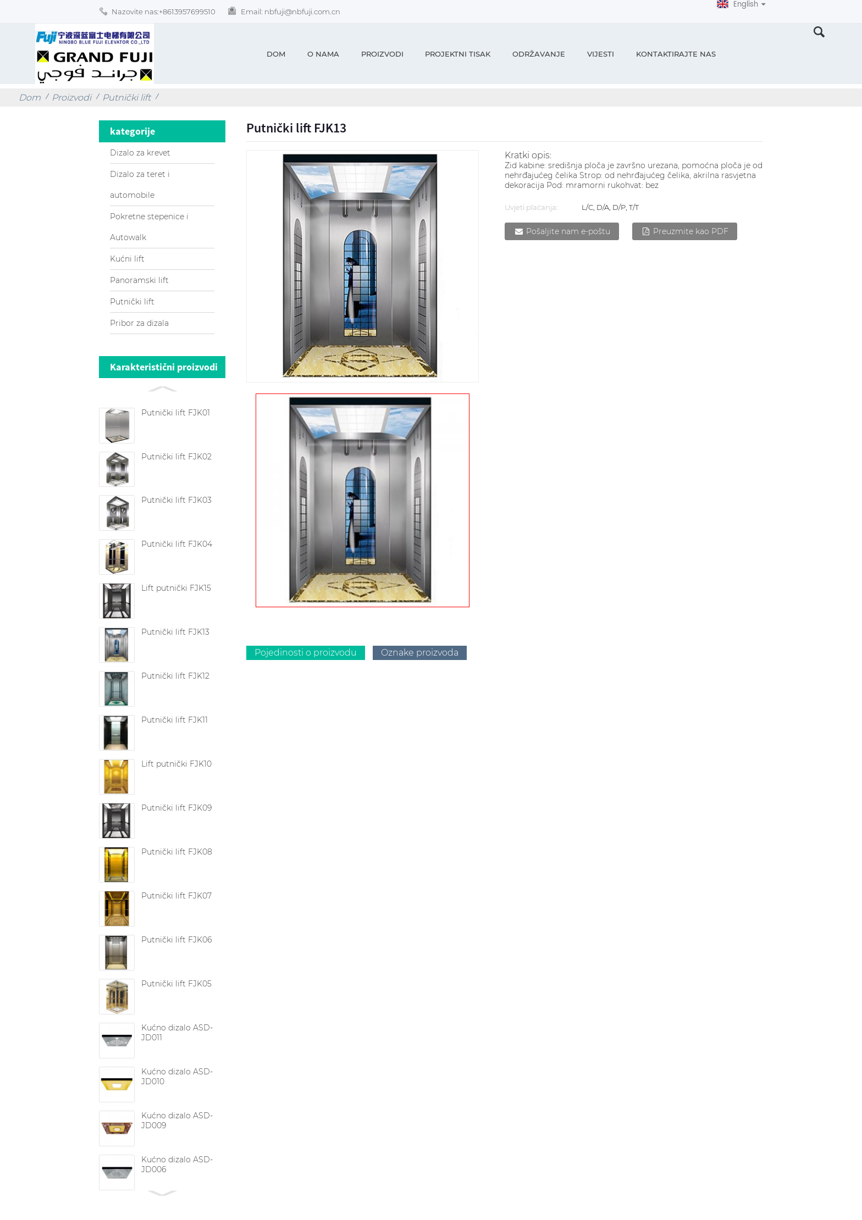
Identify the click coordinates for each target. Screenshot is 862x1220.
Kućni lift (127, 259)
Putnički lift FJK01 (175, 413)
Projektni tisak (457, 53)
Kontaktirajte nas (676, 53)
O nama (323, 53)
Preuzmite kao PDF (690, 231)
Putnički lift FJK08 (176, 852)
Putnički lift (126, 97)
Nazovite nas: (164, 11)
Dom (276, 53)
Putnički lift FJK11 (174, 720)
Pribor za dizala (139, 323)
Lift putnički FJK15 (176, 588)
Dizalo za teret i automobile (140, 184)
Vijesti (600, 53)
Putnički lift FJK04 (176, 544)
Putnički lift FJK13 (175, 632)
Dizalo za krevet (140, 153)
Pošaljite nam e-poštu (568, 231)
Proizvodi (382, 53)
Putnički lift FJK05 (176, 984)
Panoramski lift (139, 280)
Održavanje (538, 53)
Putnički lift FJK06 (176, 940)
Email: (290, 11)
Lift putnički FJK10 (176, 764)
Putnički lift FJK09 (176, 808)
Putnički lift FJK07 (176, 896)
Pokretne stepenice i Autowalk (149, 227)
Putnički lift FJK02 (176, 457)
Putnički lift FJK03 (176, 500)
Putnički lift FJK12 (175, 676)
